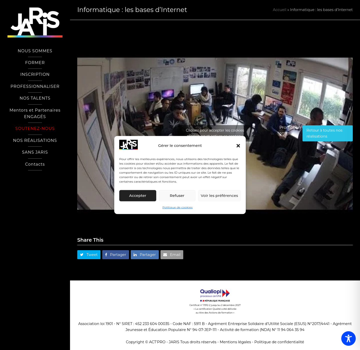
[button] (238, 145)
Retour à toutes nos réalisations (324, 133)
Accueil (279, 10)
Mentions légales (235, 342)
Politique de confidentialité (279, 342)
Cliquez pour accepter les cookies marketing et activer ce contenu (215, 133)
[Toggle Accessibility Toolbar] (348, 338)
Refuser (177, 195)
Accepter (137, 195)
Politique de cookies (177, 207)
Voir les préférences (219, 195)
